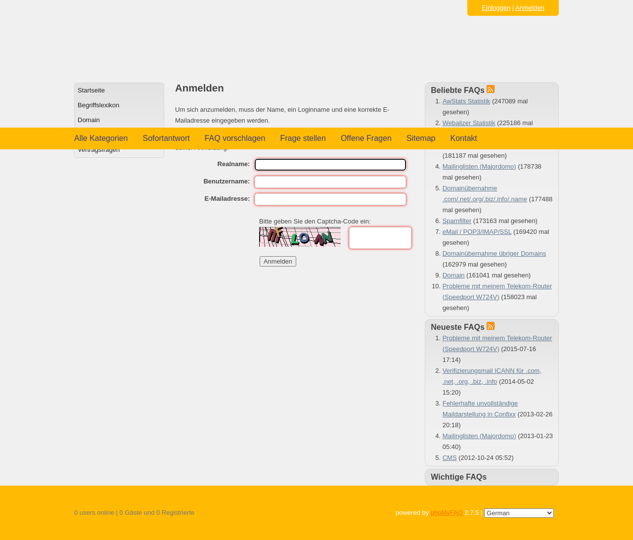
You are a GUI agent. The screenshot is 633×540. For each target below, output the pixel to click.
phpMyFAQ (447, 512)
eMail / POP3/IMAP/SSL (477, 231)
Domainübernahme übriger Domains (494, 253)
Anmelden (529, 7)
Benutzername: (226, 181)
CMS (450, 457)
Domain (89, 120)
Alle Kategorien (101, 138)
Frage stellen (303, 138)
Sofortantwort (166, 138)
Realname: (234, 164)
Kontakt (464, 138)
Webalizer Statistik (469, 123)
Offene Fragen (366, 138)
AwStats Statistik (467, 101)
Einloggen (496, 7)
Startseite (91, 90)
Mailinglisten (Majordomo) (479, 166)
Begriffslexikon (98, 105)
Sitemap (421, 138)
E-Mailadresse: (227, 198)
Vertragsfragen (99, 149)
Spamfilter (457, 221)
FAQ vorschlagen (235, 138)
